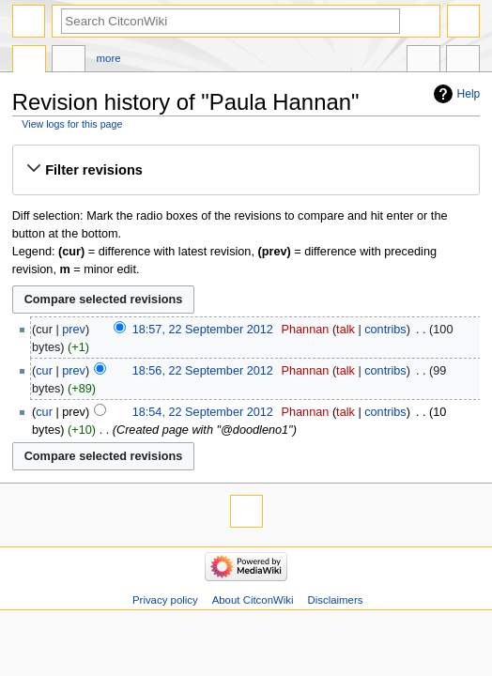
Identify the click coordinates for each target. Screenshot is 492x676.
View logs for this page (72, 124)
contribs (385, 329)
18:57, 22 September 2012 (202, 329)
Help (469, 93)
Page (29, 61)
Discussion (69, 61)
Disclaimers (334, 600)
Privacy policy (165, 600)
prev (73, 329)
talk (345, 329)
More (109, 58)
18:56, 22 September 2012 (202, 370)
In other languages (423, 61)
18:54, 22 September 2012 (202, 412)
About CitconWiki (253, 600)
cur (44, 370)
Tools (463, 61)
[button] (245, 170)
